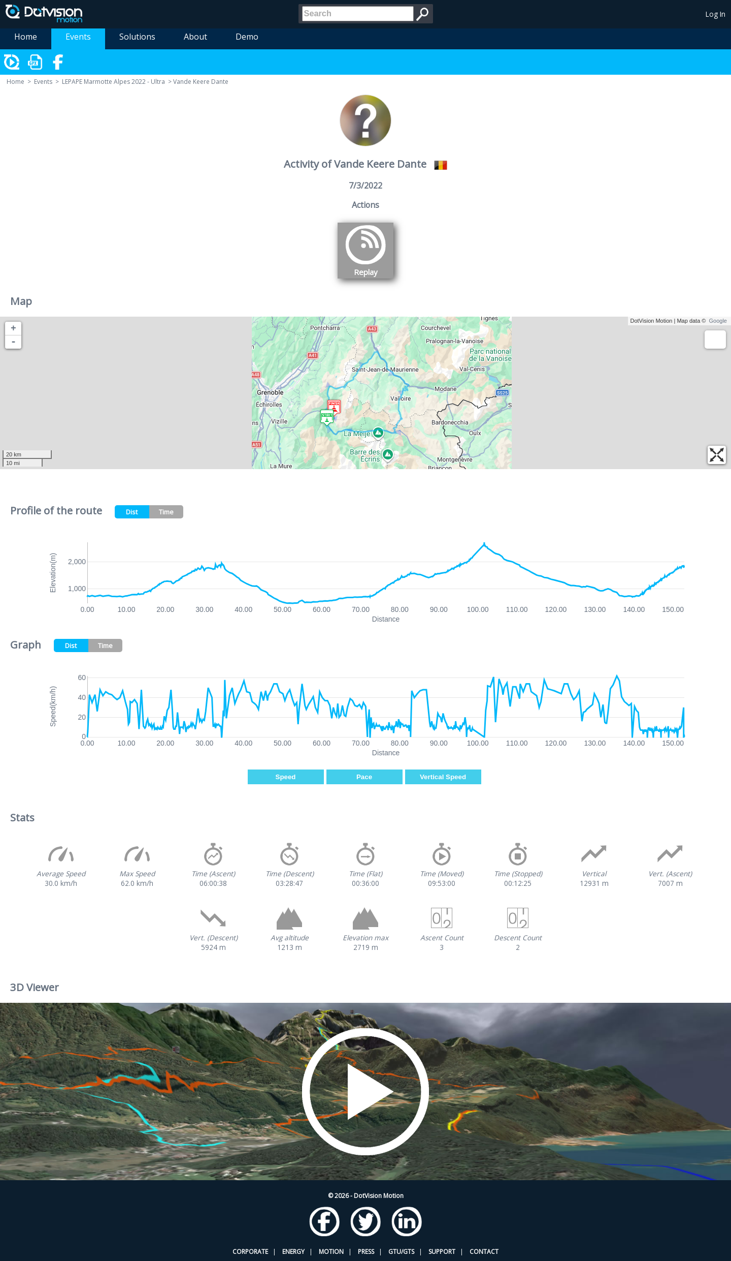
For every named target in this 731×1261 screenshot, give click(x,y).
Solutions (137, 36)
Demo (247, 36)
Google (718, 321)
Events (78, 36)
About (195, 36)
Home (25, 36)
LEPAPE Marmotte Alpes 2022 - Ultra (113, 81)
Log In (715, 14)
